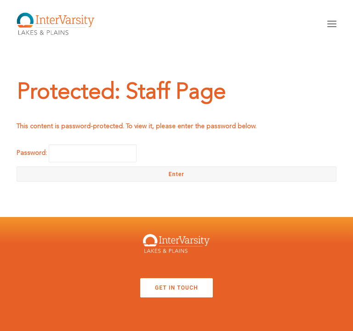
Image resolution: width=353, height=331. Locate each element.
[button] (332, 24)
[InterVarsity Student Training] (56, 23)
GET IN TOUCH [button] (176, 288)
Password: (77, 153)
